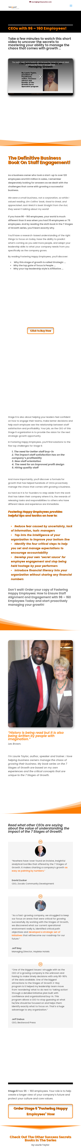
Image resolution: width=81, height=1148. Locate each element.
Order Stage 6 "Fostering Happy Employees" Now (40, 1111)
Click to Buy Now (40, 330)
